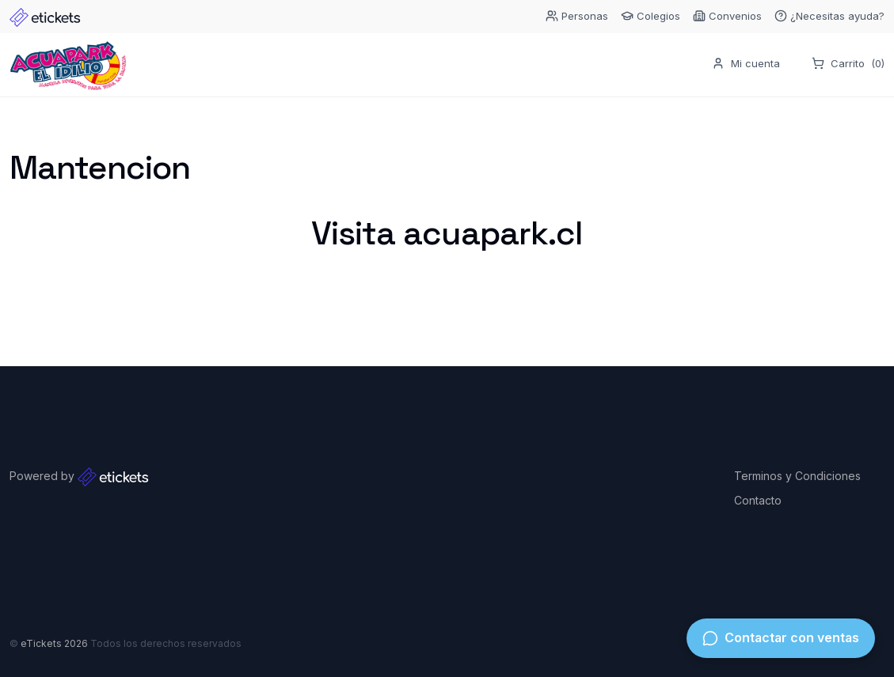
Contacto (758, 500)
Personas (577, 16)
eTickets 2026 (54, 643)
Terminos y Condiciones (797, 475)
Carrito (848, 64)
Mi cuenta (746, 64)
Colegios (650, 16)
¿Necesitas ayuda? (829, 16)
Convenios (727, 16)
